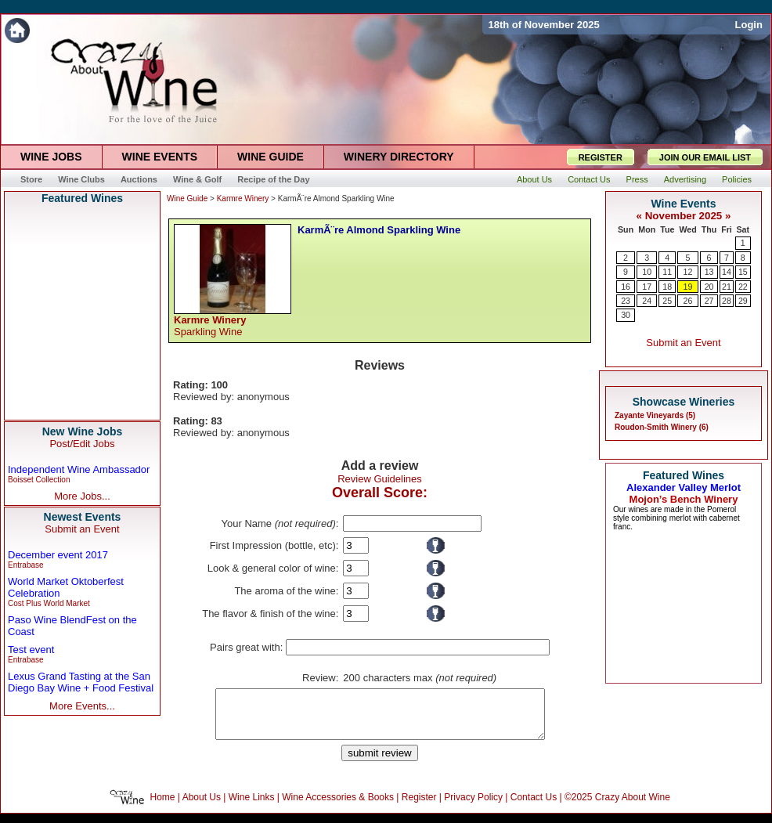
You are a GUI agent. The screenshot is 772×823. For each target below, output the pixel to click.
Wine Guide (187, 198)
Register (419, 806)
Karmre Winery (243, 198)
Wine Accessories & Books (338, 806)
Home (162, 806)
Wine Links (252, 806)
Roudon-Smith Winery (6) (662, 427)
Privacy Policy (473, 806)
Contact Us (533, 806)
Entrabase (26, 565)
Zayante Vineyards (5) (655, 415)
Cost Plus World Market (49, 603)
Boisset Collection (39, 479)
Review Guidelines (379, 479)
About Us (201, 806)
